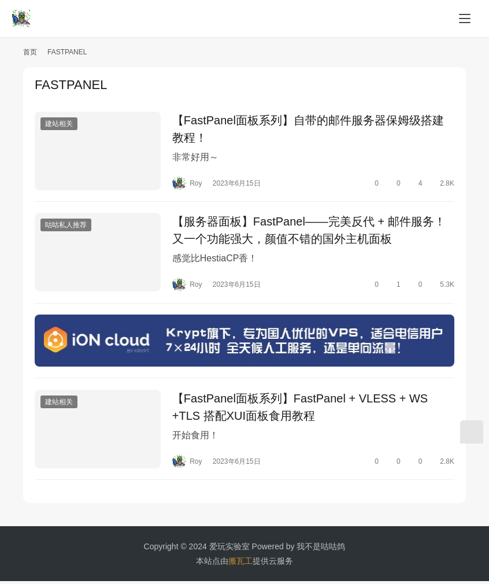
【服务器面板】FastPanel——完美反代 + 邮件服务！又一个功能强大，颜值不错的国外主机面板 (309, 231)
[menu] (465, 18)
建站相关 (59, 124)
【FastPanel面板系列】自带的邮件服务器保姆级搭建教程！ (308, 129)
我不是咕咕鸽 (321, 549)
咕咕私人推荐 (66, 226)
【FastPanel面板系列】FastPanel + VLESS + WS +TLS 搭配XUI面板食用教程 (300, 409)
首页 (30, 52)
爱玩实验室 (229, 549)
